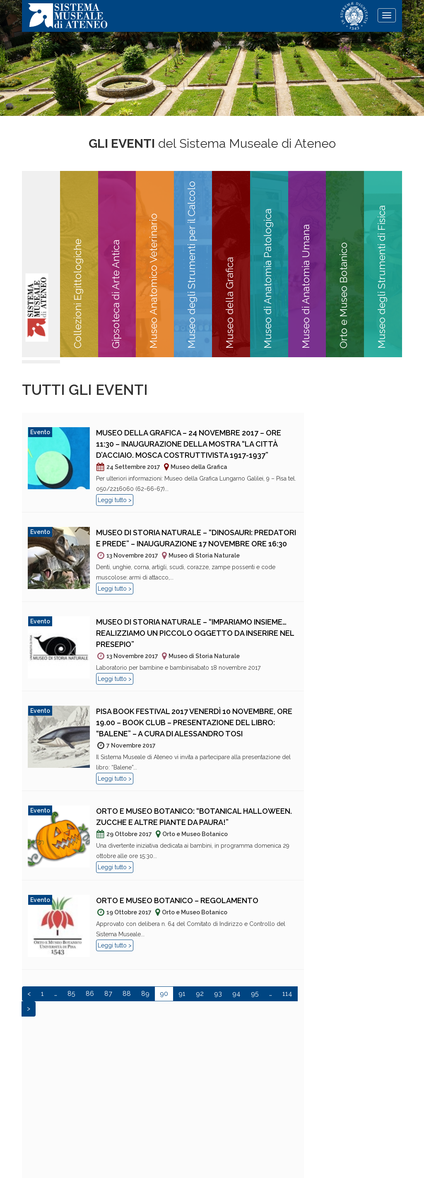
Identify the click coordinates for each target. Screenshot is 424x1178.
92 (200, 994)
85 (71, 994)
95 (255, 994)
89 (145, 994)
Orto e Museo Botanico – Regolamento (177, 900)
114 (287, 994)
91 (182, 994)
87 (108, 994)
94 (236, 994)
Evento (40, 432)
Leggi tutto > (115, 500)
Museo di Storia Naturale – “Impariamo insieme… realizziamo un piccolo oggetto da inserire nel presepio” (195, 633)
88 (127, 994)
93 (218, 994)
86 (90, 994)
